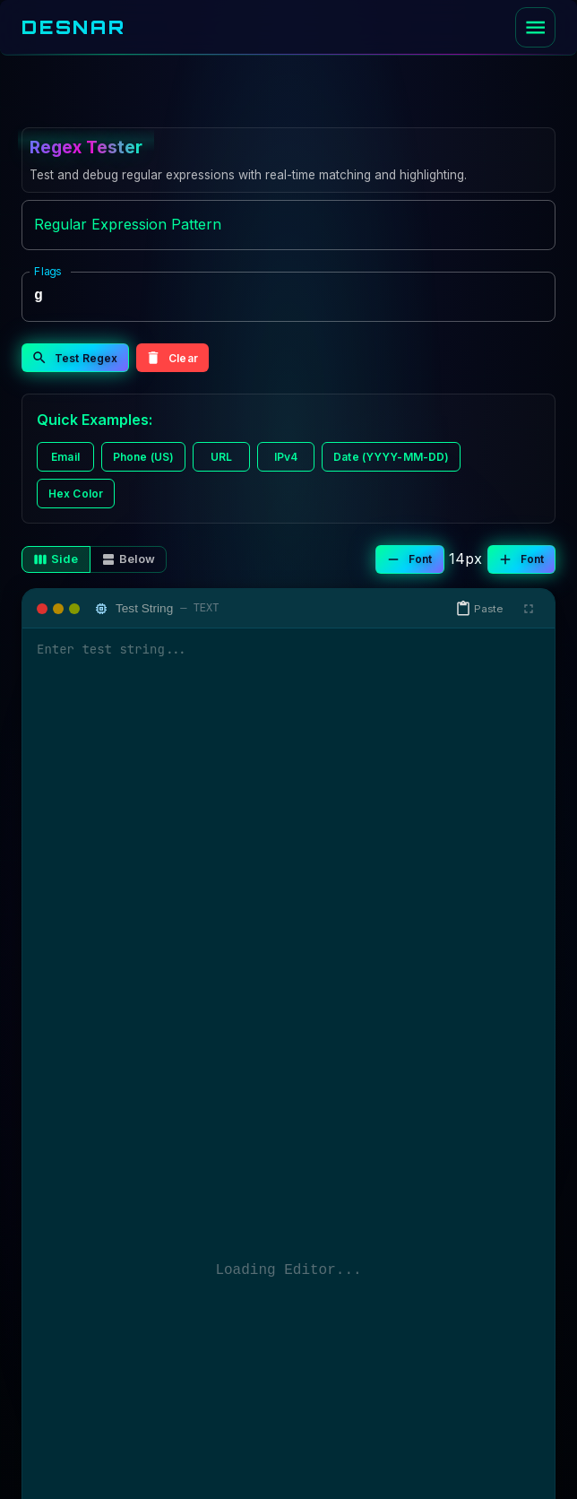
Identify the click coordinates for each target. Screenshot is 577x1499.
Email (65, 457)
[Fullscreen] (528, 608)
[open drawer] (535, 27)
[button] (481, 609)
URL (221, 457)
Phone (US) (143, 457)
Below (128, 559)
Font (408, 559)
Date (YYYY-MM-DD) (391, 457)
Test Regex (74, 358)
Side (56, 559)
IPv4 (285, 457)
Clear (171, 358)
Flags (47, 270)
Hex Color (75, 493)
